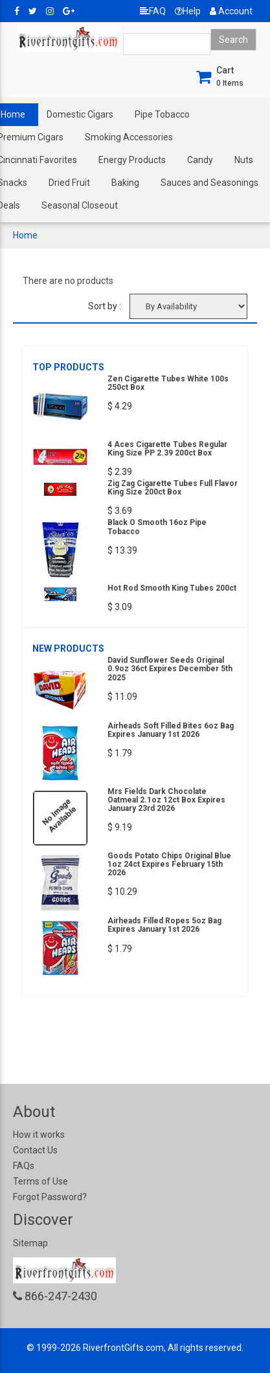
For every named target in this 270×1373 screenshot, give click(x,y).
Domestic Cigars (80, 114)
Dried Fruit (69, 182)
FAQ (153, 11)
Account (231, 11)
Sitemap (30, 1243)
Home (25, 235)
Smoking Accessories (129, 137)
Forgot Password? (50, 1197)
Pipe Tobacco (162, 114)
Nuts (243, 160)
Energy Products (132, 160)
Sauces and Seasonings (209, 182)
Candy (200, 160)
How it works (39, 1134)
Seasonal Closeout (79, 205)
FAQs (23, 1166)
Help (188, 11)
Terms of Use (40, 1181)
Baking (125, 182)
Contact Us (35, 1150)
